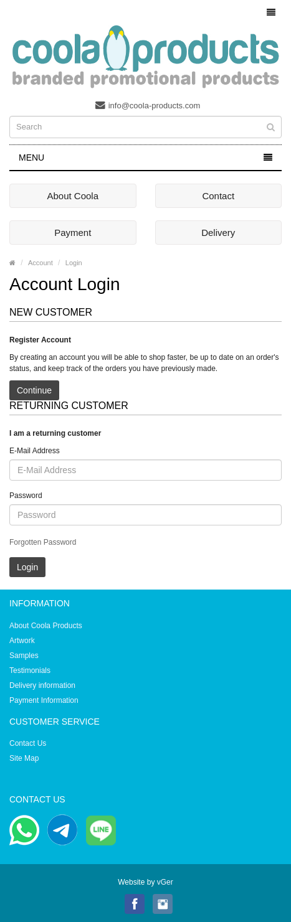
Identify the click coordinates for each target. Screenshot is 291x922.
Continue (34, 390)
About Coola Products (45, 625)
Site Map (24, 758)
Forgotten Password (42, 542)
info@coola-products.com (148, 105)
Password (25, 495)
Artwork (22, 640)
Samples (24, 655)
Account (40, 262)
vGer (165, 882)
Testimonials (29, 670)
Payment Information (44, 700)
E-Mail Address (34, 450)
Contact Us (27, 743)
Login (73, 262)
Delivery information (42, 685)
